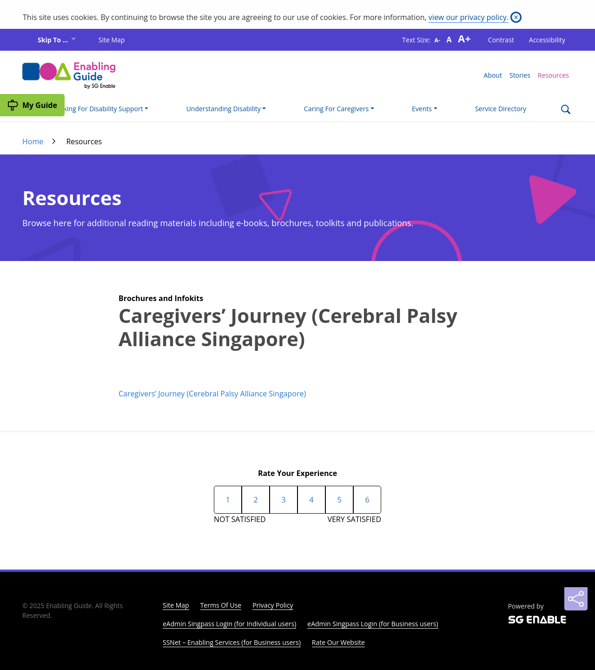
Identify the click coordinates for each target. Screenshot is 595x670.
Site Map (112, 39)
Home (32, 141)
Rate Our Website (338, 642)
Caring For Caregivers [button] (336, 108)
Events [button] (422, 108)
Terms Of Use (221, 605)
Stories (519, 75)
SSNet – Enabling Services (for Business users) (232, 642)
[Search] (565, 110)
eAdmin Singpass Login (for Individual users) (229, 623)
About (493, 75)
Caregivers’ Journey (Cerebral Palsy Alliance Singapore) (212, 394)
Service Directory (500, 108)
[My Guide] (32, 105)
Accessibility (547, 39)
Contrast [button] (501, 39)
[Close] (516, 17)
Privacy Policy (272, 605)
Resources (553, 75)
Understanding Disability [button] (223, 108)
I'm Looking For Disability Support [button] (92, 108)
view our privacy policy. (469, 17)
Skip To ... (54, 39)
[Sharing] (576, 598)
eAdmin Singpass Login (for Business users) (372, 623)
